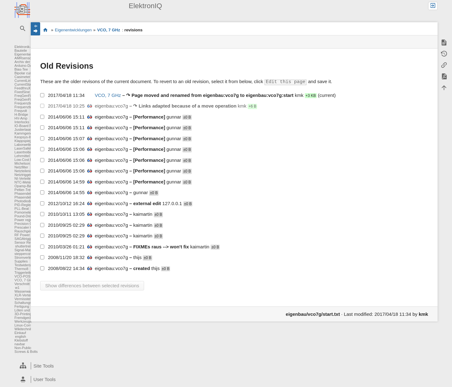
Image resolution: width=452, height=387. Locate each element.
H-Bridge (21, 114)
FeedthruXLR (24, 88)
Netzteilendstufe (26, 171)
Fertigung (21, 306)
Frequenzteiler (25, 103)
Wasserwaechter (27, 291)
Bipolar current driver (30, 73)
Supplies (21, 261)
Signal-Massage (26, 250)
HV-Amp (20, 118)
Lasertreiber (23, 152)
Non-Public (22, 348)
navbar (19, 344)
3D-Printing (23, 314)
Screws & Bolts (26, 351)
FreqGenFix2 (24, 99)
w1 (17, 287)
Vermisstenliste (26, 299)
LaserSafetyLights (28, 148)
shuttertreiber (25, 246)
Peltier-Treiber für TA (30, 190)
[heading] (63, 366)
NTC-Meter (22, 182)
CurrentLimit (23, 80)
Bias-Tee (21, 69)
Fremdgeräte (24, 318)
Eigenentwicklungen (29, 54)
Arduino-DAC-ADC (28, 65)
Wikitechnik (23, 329)
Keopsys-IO (23, 137)
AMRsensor (23, 58)
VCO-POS (22, 276)
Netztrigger (22, 175)
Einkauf (20, 333)
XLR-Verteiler (24, 295)
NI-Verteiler (23, 178)
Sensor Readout (27, 242)
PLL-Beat (21, 208)
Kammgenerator (26, 133)
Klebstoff (21, 340)
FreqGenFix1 (24, 96)
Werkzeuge (23, 321)
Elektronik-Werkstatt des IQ (45, 30)
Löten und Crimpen (29, 310)
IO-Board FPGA (26, 126)
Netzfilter (21, 167)
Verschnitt (22, 284)
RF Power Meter (27, 235)
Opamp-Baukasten (28, 186)
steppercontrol (25, 254)
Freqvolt (20, 111)
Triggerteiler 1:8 (26, 272)
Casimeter (22, 77)
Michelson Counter (28, 163)
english (20, 336)
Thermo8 (21, 269)
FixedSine (22, 92)
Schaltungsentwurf (28, 303)
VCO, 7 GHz (24, 280)
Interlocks (21, 122)
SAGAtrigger (24, 239)
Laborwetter (23, 144)
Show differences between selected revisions (92, 285)
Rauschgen (23, 231)
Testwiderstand (25, 265)
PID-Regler (22, 205)
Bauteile (20, 50)
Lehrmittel (22, 156)
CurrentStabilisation (29, 84)
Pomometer (23, 212)
